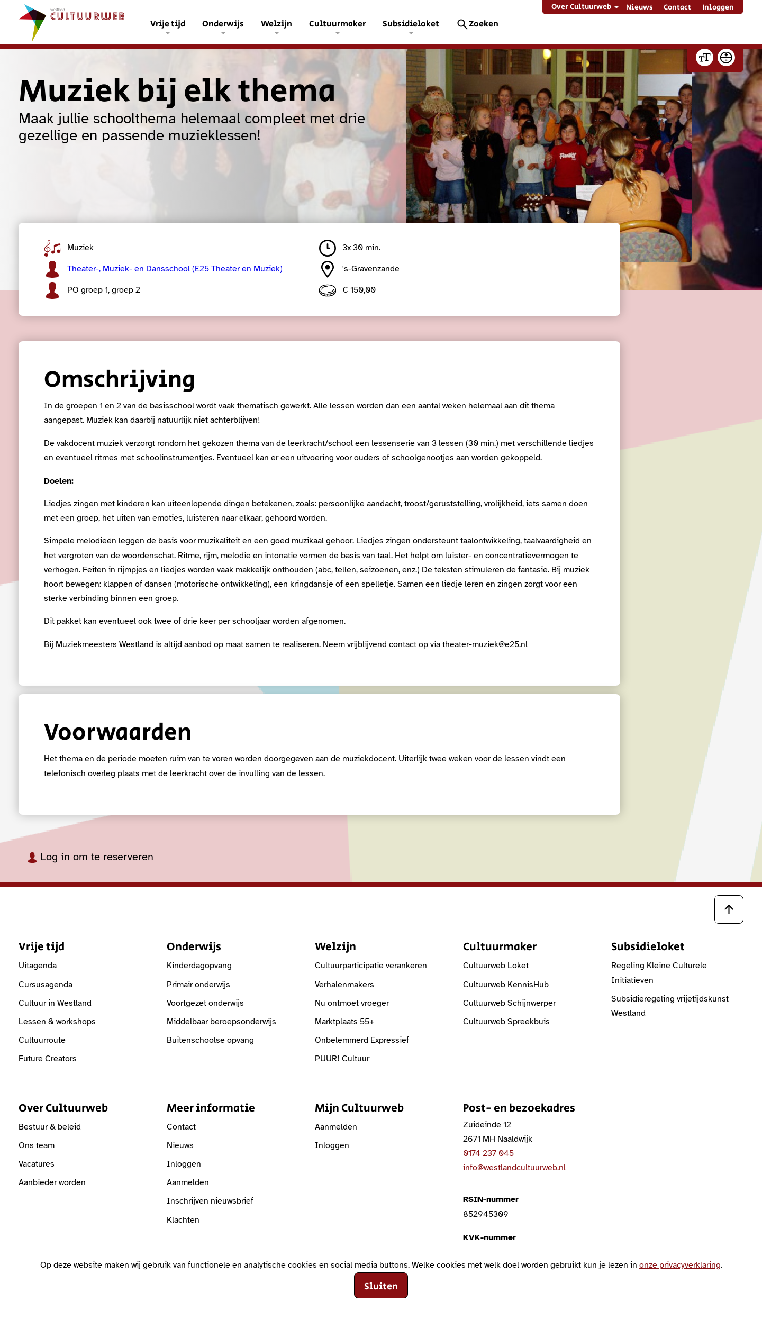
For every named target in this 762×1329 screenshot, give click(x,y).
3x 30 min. (349, 248)
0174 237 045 (488, 1153)
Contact (677, 7)
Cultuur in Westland (55, 1003)
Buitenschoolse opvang (210, 1040)
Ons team (37, 1145)
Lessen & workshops (57, 1021)
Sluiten (381, 1287)
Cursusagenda (45, 984)
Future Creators (48, 1058)
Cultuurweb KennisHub (506, 984)
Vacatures (37, 1164)
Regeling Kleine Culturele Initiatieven (659, 973)
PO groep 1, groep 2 (92, 290)
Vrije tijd (167, 24)
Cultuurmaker (337, 24)
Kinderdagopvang (199, 965)
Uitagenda (38, 965)
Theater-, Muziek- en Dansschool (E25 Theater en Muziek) (163, 269)
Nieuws (639, 7)
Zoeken (483, 24)
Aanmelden (188, 1182)
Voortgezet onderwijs (205, 1003)
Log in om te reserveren (90, 857)
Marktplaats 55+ (345, 1021)
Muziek (69, 248)
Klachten (183, 1220)
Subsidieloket (411, 24)
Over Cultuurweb (581, 7)
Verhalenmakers (344, 984)
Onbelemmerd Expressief (362, 1040)
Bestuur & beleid (50, 1127)
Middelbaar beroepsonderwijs (221, 1021)
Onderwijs (223, 24)
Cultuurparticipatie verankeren (371, 965)
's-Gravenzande (359, 269)
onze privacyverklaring (680, 1265)
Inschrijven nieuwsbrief (210, 1201)
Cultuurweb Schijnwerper (509, 1003)
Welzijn (276, 24)
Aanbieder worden (52, 1182)
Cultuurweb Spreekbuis (506, 1021)
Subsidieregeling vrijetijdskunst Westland (670, 1006)
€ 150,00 (347, 290)
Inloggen (718, 7)
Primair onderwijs (198, 984)
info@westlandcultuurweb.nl (514, 1167)
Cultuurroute (42, 1040)
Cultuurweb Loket (496, 965)
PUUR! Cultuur (342, 1058)
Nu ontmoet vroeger (352, 1003)
